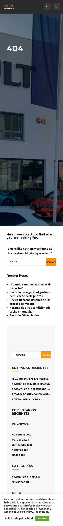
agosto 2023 (20, 450)
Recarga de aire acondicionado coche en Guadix (30, 309)
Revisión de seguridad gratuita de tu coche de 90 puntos (30, 294)
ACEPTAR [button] (42, 518)
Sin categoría (20, 482)
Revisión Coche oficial (26, 477)
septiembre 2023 (22, 445)
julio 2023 (18, 455)
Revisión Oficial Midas (24, 315)
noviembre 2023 (21, 434)
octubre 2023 (20, 440)
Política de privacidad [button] (19, 518)
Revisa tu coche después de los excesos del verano (30, 302)
